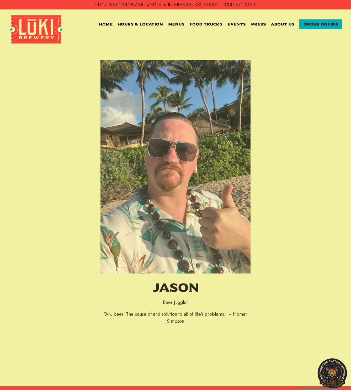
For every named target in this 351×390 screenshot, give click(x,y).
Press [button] (258, 24)
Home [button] (106, 24)
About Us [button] (282, 24)
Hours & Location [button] (140, 24)
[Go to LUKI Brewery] (156, 5)
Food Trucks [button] (205, 24)
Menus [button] (176, 24)
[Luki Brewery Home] (36, 29)
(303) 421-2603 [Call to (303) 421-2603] (239, 4)
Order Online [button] (321, 24)
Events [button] (236, 24)
